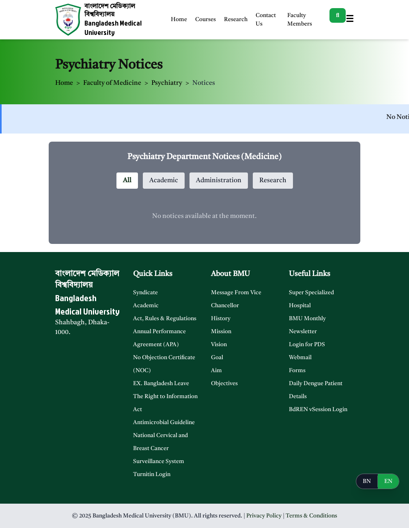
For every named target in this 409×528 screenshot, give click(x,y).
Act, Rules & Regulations (164, 318)
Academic (163, 180)
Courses (205, 19)
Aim (216, 370)
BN (367, 481)
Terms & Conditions (311, 516)
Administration (218, 180)
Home (179, 19)
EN (388, 481)
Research (236, 19)
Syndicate (145, 292)
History (220, 318)
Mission (221, 331)
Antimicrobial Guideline (164, 422)
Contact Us (266, 20)
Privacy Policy (264, 516)
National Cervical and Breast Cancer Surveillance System (160, 448)
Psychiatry (166, 83)
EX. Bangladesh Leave (161, 383)
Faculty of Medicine (112, 83)
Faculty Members (299, 20)
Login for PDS (307, 344)
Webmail (300, 357)
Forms (297, 370)
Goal (217, 357)
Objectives (224, 383)
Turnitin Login (151, 474)
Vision (219, 344)
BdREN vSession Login (318, 409)
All (127, 180)
